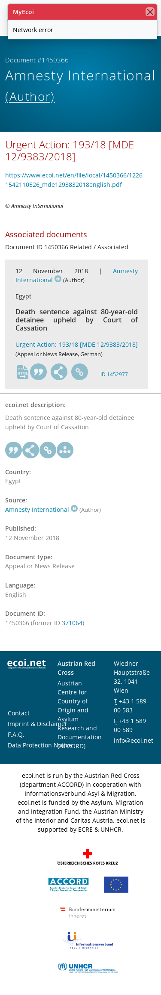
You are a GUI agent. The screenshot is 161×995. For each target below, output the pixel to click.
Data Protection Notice (40, 745)
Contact (19, 713)
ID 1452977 (114, 374)
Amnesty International (41, 509)
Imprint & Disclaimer (37, 724)
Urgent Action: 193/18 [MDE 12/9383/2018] (76, 344)
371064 (72, 623)
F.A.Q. (16, 734)
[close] (150, 11)
